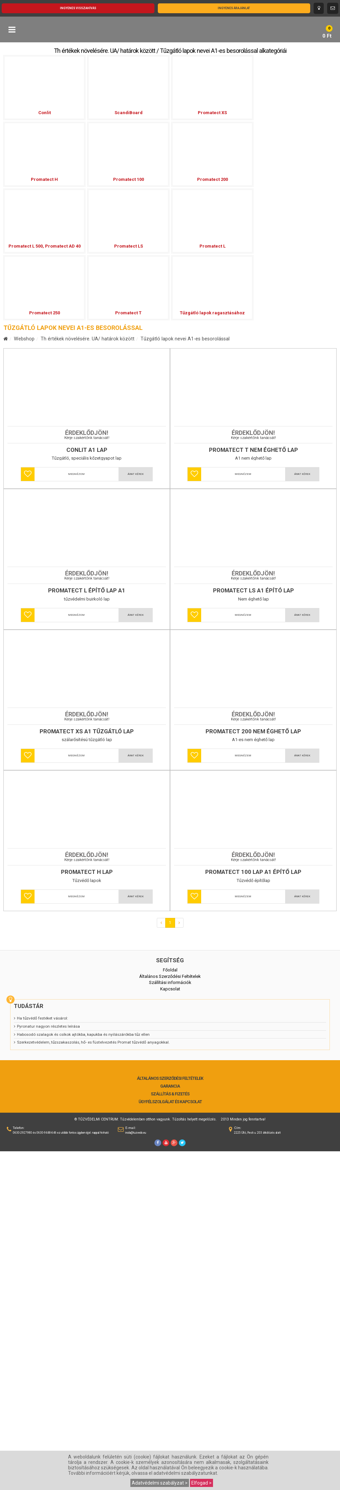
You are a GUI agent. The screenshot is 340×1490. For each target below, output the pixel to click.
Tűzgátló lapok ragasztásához (212, 312)
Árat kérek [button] (136, 558)
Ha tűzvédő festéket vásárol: (42, 1357)
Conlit (44, 112)
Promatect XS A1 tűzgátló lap (87, 985)
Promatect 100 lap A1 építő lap (253, 1211)
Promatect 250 (44, 312)
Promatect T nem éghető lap (253, 534)
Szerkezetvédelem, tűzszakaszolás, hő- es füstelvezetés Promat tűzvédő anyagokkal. (93, 1381)
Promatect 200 (212, 179)
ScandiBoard (128, 112)
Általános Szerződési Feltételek (170, 1417)
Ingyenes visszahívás (78, 8)
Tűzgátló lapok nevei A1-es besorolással (185, 338)
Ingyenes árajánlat (234, 8)
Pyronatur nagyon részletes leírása (48, 1365)
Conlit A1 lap (86, 534)
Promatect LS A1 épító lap (253, 760)
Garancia (170, 1425)
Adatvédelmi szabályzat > (160, 1483)
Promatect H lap (87, 1211)
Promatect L (212, 246)
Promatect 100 (128, 179)
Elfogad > (201, 1483)
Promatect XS (212, 112)
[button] (28, 559)
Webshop (24, 338)
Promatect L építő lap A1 (86, 760)
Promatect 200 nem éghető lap (253, 985)
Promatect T (128, 312)
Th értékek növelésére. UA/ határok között (87, 338)
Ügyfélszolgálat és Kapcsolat (170, 1440)
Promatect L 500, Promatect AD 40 (44, 246)
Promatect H (44, 179)
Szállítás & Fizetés (170, 1432)
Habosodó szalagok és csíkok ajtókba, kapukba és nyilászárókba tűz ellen (83, 1373)
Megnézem (76, 558)
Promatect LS (128, 246)
